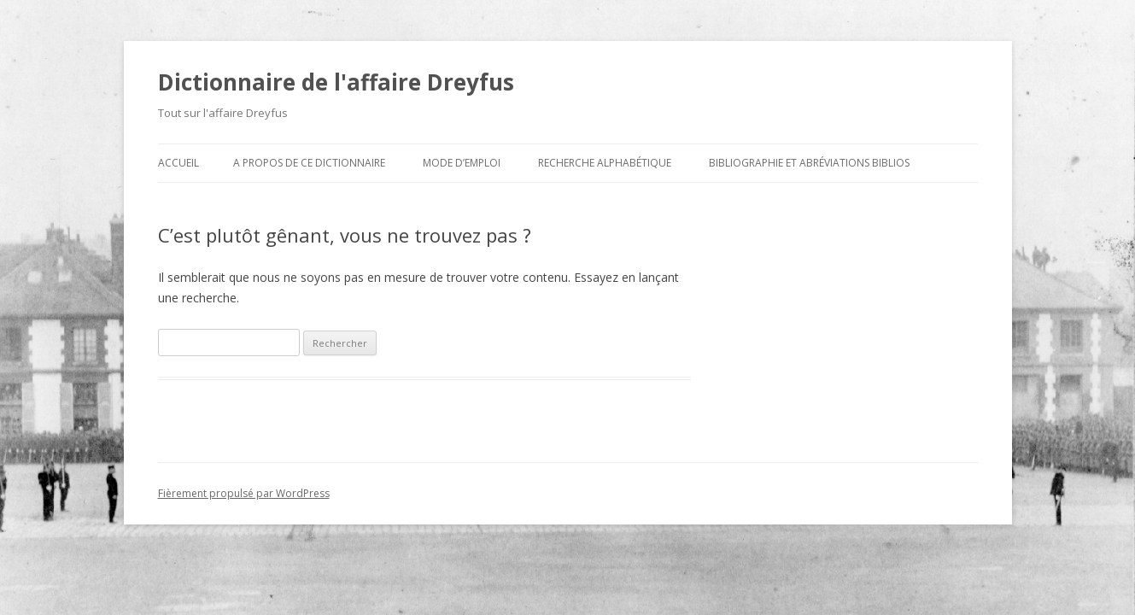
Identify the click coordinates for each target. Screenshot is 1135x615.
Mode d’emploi (461, 162)
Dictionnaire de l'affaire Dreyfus (336, 82)
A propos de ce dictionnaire (309, 162)
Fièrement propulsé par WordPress (244, 493)
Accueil (178, 162)
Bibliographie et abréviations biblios (809, 162)
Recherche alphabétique (604, 162)
